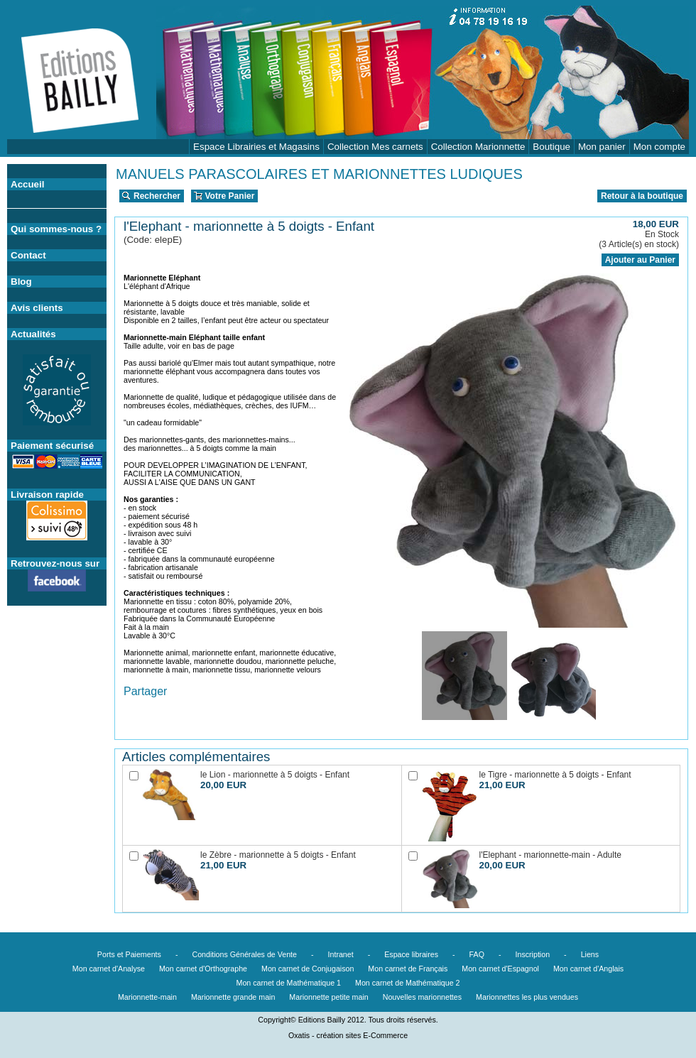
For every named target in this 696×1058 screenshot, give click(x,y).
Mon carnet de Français (407, 968)
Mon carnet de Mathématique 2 (407, 982)
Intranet (341, 954)
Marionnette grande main (233, 997)
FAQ (476, 954)
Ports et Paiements (129, 954)
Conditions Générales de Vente (244, 954)
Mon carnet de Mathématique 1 (289, 982)
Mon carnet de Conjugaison (307, 968)
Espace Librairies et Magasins (256, 146)
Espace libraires (411, 954)
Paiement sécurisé (52, 445)
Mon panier (602, 146)
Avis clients (37, 307)
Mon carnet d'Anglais (588, 968)
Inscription (533, 954)
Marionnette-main (147, 997)
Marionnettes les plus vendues (527, 997)
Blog (21, 281)
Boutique (551, 146)
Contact (28, 255)
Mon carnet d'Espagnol (500, 968)
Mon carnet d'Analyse (108, 968)
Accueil (27, 184)
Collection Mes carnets (375, 146)
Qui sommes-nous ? (56, 229)
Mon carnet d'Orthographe (203, 968)
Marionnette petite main (328, 997)
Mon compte (659, 146)
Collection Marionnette (478, 146)
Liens (590, 954)
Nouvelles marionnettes (422, 997)
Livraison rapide (47, 494)
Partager (145, 691)
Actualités (33, 334)
